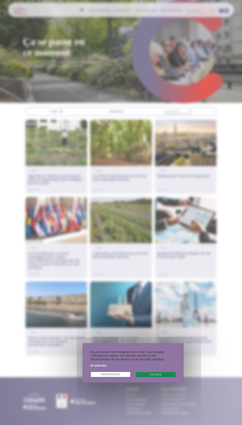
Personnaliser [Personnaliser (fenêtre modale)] (110, 374)
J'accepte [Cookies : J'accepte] (156, 374)
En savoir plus (99, 365)
